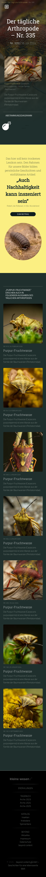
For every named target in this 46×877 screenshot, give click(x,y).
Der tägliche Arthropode (18, 2)
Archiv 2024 (25, 802)
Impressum (25, 838)
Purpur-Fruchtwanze (12, 83)
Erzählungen (25, 788)
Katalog (25, 814)
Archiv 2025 (25, 806)
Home (4, 2)
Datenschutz (25, 842)
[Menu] (6, 6)
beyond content (25, 845)
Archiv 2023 (25, 799)
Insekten (25, 817)
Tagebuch (25, 796)
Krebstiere (25, 820)
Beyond (25, 832)
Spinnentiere (25, 824)
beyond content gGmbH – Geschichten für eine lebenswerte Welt (23, 865)
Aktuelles (25, 835)
